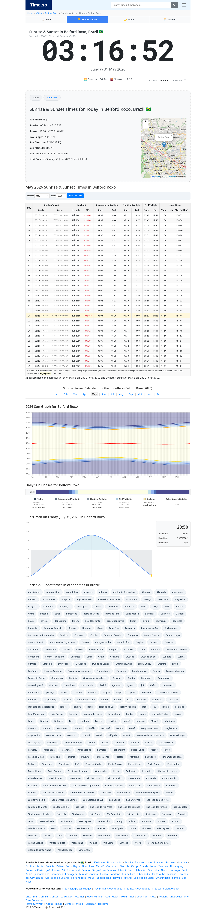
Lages (143, 714)
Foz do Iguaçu (139, 671)
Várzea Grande (35, 842)
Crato (101, 656)
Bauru (31, 620)
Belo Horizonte (92, 620)
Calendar (91, 903)
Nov (149, 394)
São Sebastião (114, 814)
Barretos (165, 613)
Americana (177, 592)
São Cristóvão (133, 799)
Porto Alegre (134, 764)
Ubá (59, 835)
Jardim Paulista (128, 706)
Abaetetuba (34, 592)
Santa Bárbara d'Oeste (54, 785)
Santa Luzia (135, 785)
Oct (140, 394)
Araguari (32, 606)
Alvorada (161, 592)
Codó (142, 649)
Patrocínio (55, 756)
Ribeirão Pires (35, 778)
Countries (142, 896)
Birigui (146, 620)
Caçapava (130, 628)
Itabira (64, 692)
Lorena (98, 721)
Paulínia (71, 756)
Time (46, 19)
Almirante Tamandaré (124, 592)
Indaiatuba (33, 692)
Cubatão (166, 656)
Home (30, 13)
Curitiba (32, 663)
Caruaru (154, 642)
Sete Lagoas (85, 821)
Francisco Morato (175, 671)
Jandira (77, 706)
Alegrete (88, 592)
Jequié (165, 706)
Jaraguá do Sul (106, 706)
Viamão (93, 842)
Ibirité (103, 685)
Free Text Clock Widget (137, 888)
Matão (119, 728)
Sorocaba (146, 821)
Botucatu (33, 628)
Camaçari (79, 635)
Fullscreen (179, 80)
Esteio (175, 663)
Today (36, 97)
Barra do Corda (91, 613)
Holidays (103, 903)
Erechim (162, 663)
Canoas (85, 642)
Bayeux (44, 620)
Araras (98, 606)
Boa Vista (177, 620)
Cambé (94, 635)
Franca (156, 671)
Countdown (111, 896)
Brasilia (72, 628)
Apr (84, 394)
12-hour (153, 80)
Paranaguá (49, 749)
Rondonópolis (169, 778)
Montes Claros (53, 735)
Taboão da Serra (36, 828)
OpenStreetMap (169, 177)
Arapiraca (48, 606)
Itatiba (104, 699)
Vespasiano (77, 842)
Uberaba (87, 835)
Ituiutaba (141, 699)
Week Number (95, 896)
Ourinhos (119, 742)
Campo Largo (173, 635)
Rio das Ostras (94, 778)
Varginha (172, 835)
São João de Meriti (37, 806)
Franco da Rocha (36, 678)
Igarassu (116, 685)
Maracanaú (62, 728)
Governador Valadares (94, 678)
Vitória (138, 842)
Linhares (58, 721)
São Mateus (78, 814)
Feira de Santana (53, 671)
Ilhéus (153, 685)
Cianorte (128, 649)
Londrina (84, 721)
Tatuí (53, 828)
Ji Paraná (179, 706)
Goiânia (73, 678)
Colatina (155, 649)
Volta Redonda (64, 849)
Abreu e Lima (53, 592)
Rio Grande (134, 778)
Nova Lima (52, 742)
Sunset (54, 896)
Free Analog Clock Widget (76, 888)
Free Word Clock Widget (165, 888)
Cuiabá (180, 656)
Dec (159, 394)
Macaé (126, 721)
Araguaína (180, 599)
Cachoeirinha (171, 628)
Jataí (144, 706)
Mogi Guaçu (171, 728)
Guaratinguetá (35, 685)
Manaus (32, 728)
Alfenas (103, 592)
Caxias (79, 649)
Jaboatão (173, 699)
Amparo (32, 599)
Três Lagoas (163, 828)
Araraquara (83, 606)
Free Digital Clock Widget (108, 888)
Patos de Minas (36, 756)
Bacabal (44, 613)
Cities (39, 13)
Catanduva (50, 649)
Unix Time (31, 896)
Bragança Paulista (53, 628)
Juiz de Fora (114, 714)
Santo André (123, 792)
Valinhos (156, 835)
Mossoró (71, 735)
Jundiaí (129, 714)
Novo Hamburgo (73, 742)
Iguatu (130, 685)
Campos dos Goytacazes (62, 642)
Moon (129, 19)
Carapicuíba (123, 642)
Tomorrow (52, 97)
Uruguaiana (140, 835)
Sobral (132, 821)
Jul (112, 394)
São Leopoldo (181, 806)
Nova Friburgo (177, 735)
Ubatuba (72, 835)
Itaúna (117, 699)
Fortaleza (121, 671)
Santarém (106, 792)
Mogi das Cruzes (149, 728)
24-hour (164, 80)
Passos (154, 749)
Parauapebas (84, 749)
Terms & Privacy (34, 903)
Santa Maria (153, 785)
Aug (121, 394)
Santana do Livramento (82, 792)
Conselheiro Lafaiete (176, 649)
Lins (71, 721)
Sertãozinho (66, 821)
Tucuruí (47, 835)
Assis (167, 606)
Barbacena (71, 613)
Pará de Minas (166, 742)
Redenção (131, 771)
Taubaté (66, 828)
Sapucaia (167, 814)
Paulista (85, 756)
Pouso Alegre (35, 771)
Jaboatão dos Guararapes (41, 706)
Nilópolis (112, 735)
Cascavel (169, 642)
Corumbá (75, 656)
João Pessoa (57, 714)
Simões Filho (104, 821)
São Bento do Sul (36, 799)
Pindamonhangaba (172, 756)
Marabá (47, 728)
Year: (53, 195)
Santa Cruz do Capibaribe (86, 785)
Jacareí (63, 706)
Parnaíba (101, 749)
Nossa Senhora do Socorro (150, 735)
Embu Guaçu (144, 663)
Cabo (100, 628)
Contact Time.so (74, 903)
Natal (99, 735)
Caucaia (66, 649)
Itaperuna (33, 699)
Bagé (57, 613)
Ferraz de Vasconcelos (79, 671)
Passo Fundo (137, 749)
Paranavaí (66, 749)
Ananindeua (49, 599)
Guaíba (131, 678)
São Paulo (95, 814)
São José (80, 806)
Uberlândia (104, 835)
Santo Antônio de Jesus (148, 792)
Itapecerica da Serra (168, 692)
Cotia (89, 656)
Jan (56, 394)
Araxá (144, 606)
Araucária (129, 606)
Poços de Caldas (93, 764)
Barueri (180, 613)
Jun (104, 394)
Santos (169, 792)
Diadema (47, 663)
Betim (133, 620)
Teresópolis (117, 828)
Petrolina (134, 756)
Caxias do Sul (96, 649)
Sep (131, 394)
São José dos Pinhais (156, 806)
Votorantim (84, 849)
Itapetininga (51, 699)
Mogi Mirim (34, 735)
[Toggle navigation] (184, 5)
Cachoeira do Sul (149, 628)
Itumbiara (157, 699)
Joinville (73, 714)
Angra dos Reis (84, 599)
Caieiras (64, 635)
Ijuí (142, 685)
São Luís (61, 814)
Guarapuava (164, 678)
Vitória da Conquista (158, 842)
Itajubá (131, 692)
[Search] (141, 5)
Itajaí (119, 692)
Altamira (146, 592)
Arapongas (64, 606)
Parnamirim (119, 749)
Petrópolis (150, 756)
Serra (30, 821)
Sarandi (182, 814)
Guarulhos (69, 685)
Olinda (91, 742)
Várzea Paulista (57, 842)
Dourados (81, 663)
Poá (77, 764)
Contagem (33, 656)
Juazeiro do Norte (93, 714)
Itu (128, 699)
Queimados (101, 771)
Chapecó (113, 649)
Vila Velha (109, 842)
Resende (146, 771)
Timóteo (146, 828)
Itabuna (92, 692)
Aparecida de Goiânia (109, 599)
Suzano (175, 821)
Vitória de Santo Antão (39, 849)
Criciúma (114, 656)
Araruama (113, 606)
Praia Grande (54, 771)
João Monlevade (36, 714)
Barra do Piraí (112, 613)
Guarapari (146, 678)
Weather (170, 19)
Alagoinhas (72, 592)
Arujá (155, 606)
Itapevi (67, 699)
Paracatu (32, 749)
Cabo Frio (114, 628)
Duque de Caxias (101, 663)
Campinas (133, 635)
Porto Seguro (154, 764)
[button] (164, 145)
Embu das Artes (124, 663)
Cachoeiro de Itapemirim (41, 635)
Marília (91, 728)
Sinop (120, 821)
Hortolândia (87, 685)
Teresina (100, 828)
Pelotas (119, 756)
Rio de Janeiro (115, 778)
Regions (163, 896)
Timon (132, 828)
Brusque (86, 628)
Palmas (149, 742)
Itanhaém (146, 692)
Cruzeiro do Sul (148, 656)
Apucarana (131, 599)
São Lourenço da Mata (39, 814)
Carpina (140, 642)
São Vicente (133, 814)
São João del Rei (61, 806)
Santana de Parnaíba (53, 792)
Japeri (90, 706)
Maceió (154, 721)
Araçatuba (163, 599)
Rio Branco (75, 778)
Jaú (154, 706)
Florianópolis (103, 671)
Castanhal (33, 649)
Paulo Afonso (103, 756)
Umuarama (122, 835)
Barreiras (149, 613)
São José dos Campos (129, 806)
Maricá (78, 728)
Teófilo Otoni (83, 828)
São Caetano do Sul (93, 799)
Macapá (140, 721)
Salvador (32, 785)
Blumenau (161, 620)
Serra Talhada (47, 821)
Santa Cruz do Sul (114, 785)
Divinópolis (63, 663)
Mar (75, 394)
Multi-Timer (127, 896)
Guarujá (53, 685)
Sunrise (43, 896)
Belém (75, 620)
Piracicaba (47, 764)
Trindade (32, 835)
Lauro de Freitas (160, 714)
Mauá (132, 728)
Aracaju (148, 599)
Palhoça (135, 742)
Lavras (178, 714)
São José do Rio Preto (101, 806)
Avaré (31, 613)
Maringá (105, 728)
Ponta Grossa (115, 764)
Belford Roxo (51, 13)
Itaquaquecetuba (86, 699)
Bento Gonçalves (115, 620)
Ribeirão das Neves (167, 771)
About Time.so (54, 903)
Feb (66, 394)
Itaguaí (106, 692)
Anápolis (65, 599)
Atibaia (179, 606)
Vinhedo (124, 842)
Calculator (66, 896)
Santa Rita (171, 785)
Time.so (38, 4)
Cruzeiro (130, 656)
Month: (30, 195)
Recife (116, 771)
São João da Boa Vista (158, 799)
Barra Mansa (132, 613)
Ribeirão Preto (55, 778)
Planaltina (64, 764)
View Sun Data (75, 195)
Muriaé (86, 735)
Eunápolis (33, 671)
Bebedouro (60, 620)
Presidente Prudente (78, 771)
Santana (32, 792)
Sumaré (161, 821)
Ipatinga (50, 692)
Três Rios (179, 828)
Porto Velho (173, 764)
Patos (167, 749)
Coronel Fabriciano (54, 656)
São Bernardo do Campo (64, 799)
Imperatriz (168, 685)
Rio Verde (151, 778)
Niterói (126, 735)
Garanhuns (57, 678)
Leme (31, 721)
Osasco (104, 742)
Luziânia (113, 721)
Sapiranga (151, 814)
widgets (36, 888)
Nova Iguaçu (34, 742)
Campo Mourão (36, 642)
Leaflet (156, 177)
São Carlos (114, 799)
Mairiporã (170, 721)
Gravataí (116, 678)
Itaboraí (78, 692)
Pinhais (32, 764)
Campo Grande (151, 635)
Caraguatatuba (103, 642)
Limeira (44, 721)
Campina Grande (112, 635)
